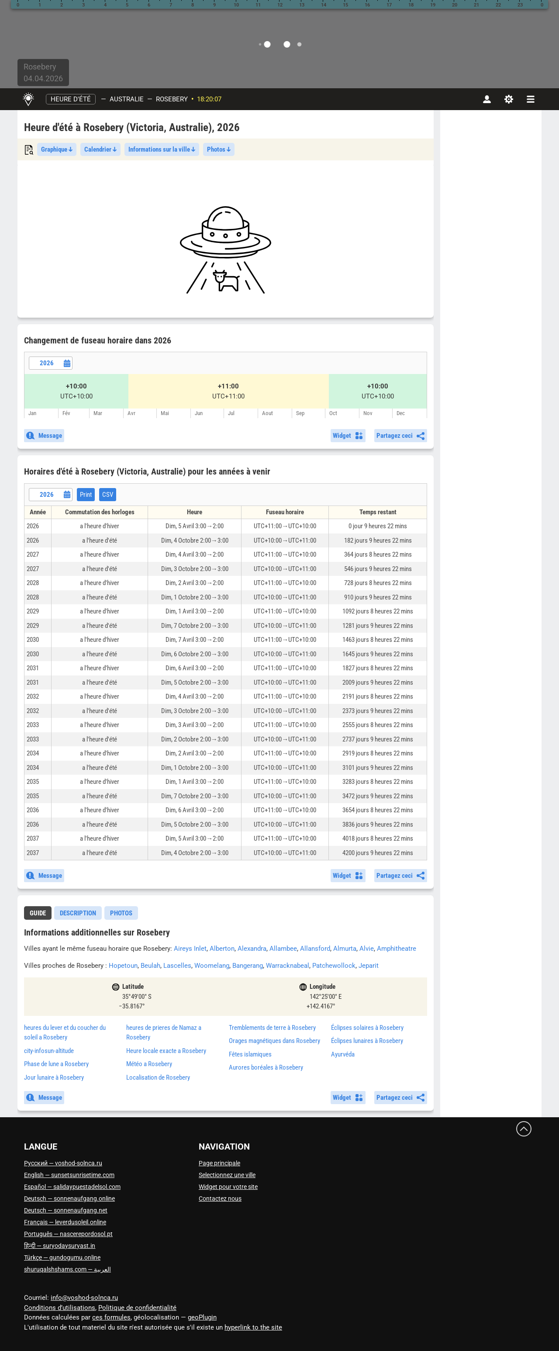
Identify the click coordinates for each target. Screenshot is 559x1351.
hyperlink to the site (253, 1327)
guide (38, 913)
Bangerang (247, 966)
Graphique (56, 149)
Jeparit (369, 966)
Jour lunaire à (54, 1077)
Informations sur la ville (161, 149)
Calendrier (100, 149)
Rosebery (172, 99)
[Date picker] (50, 363)
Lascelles (177, 966)
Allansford (315, 949)
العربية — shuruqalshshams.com (67, 1269)
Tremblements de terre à (272, 1028)
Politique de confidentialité (137, 1308)
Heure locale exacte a (166, 1051)
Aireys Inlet (190, 949)
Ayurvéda (343, 1054)
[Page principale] (28, 99)
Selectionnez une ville (227, 1174)
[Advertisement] (225, 250)
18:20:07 (209, 99)
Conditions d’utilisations (59, 1308)
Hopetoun (123, 966)
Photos (219, 149)
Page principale (219, 1163)
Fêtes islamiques (250, 1054)
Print (86, 495)
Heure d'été (71, 99)
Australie (127, 99)
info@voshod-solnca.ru (84, 1298)
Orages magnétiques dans (274, 1041)
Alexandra (252, 949)
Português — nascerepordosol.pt (68, 1233)
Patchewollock (333, 966)
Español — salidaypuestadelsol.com (72, 1186)
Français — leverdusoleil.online (65, 1222)
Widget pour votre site (228, 1186)
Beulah (150, 966)
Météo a (149, 1064)
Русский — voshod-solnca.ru (63, 1163)
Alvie (366, 949)
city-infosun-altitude (49, 1051)
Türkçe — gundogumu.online (62, 1257)
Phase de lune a (56, 1064)
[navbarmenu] (531, 99)
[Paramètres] (509, 99)
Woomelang (211, 966)
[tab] (38, 913)
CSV (107, 495)
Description (78, 913)
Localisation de (158, 1077)
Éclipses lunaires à (367, 1041)
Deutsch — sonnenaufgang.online (69, 1198)
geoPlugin (202, 1317)
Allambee (283, 949)
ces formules (111, 1317)
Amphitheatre (396, 949)
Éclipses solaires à (367, 1028)
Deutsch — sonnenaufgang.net (65, 1210)
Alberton (222, 949)
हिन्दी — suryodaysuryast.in (59, 1245)
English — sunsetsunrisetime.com (69, 1174)
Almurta (344, 949)
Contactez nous (220, 1198)
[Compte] (487, 99)
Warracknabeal (287, 966)
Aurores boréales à (266, 1067)
